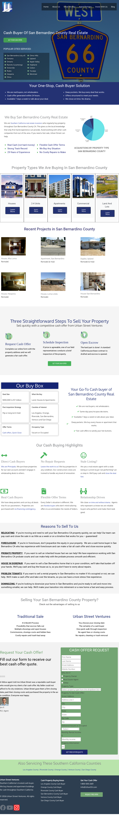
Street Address (67, 705)
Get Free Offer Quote (74, 761)
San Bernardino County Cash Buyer (55, 803)
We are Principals (8, 474)
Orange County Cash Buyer (52, 796)
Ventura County (75, 778)
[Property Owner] (62, 685)
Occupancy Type (38, 435)
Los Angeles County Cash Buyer (54, 793)
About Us (56, 6)
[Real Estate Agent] (62, 688)
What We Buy (69, 6)
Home (46, 6)
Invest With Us (101, 6)
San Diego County (90, 778)
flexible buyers (50, 513)
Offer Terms (7, 435)
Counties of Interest (39, 415)
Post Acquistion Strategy (12, 415)
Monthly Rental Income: (71, 741)
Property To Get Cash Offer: (73, 702)
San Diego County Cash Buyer (53, 809)
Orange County (60, 778)
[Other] (62, 691)
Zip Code (65, 727)
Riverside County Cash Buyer (53, 799)
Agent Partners (85, 6)
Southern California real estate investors (28, 128)
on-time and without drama (100, 510)
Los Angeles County (29, 778)
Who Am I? (65, 682)
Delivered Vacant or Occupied (74, 734)
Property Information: (70, 752)
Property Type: (67, 695)
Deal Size (6, 402)
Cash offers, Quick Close (13, 440)
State (63, 720)
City (63, 712)
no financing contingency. (25, 517)
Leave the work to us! (50, 474)
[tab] (15, 402)
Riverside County (45, 778)
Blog (113, 6)
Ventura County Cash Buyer (52, 806)
